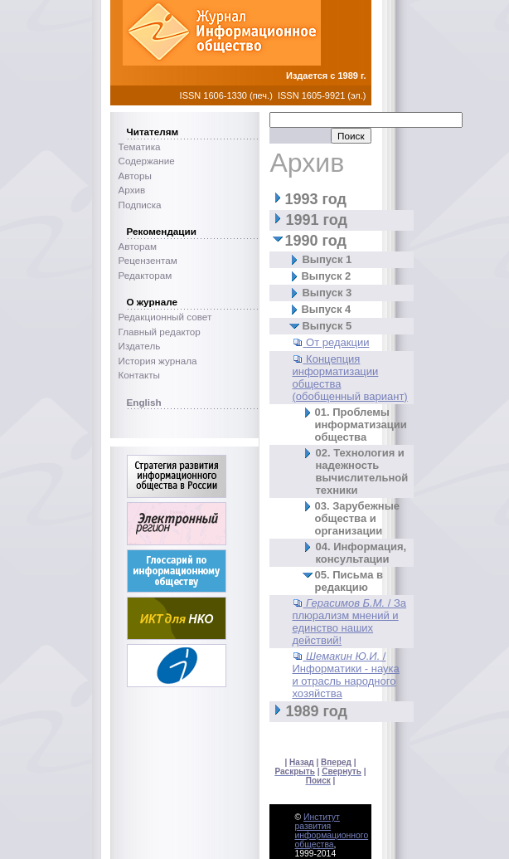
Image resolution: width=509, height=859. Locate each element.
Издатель (140, 345)
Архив (132, 189)
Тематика (140, 146)
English (144, 402)
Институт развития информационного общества (331, 831)
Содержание (147, 160)
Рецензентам (148, 260)
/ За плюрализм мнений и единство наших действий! (349, 622)
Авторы (135, 175)
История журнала (158, 360)
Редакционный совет (165, 316)
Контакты (139, 374)
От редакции (337, 342)
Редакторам (145, 275)
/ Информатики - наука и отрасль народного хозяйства (345, 675)
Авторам (138, 246)
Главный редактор (160, 331)
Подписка (140, 204)
